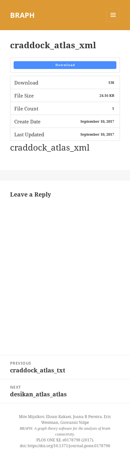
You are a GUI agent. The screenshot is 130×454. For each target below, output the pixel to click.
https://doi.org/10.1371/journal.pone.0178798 (69, 445)
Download (65, 64)
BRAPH (22, 15)
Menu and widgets (113, 21)
